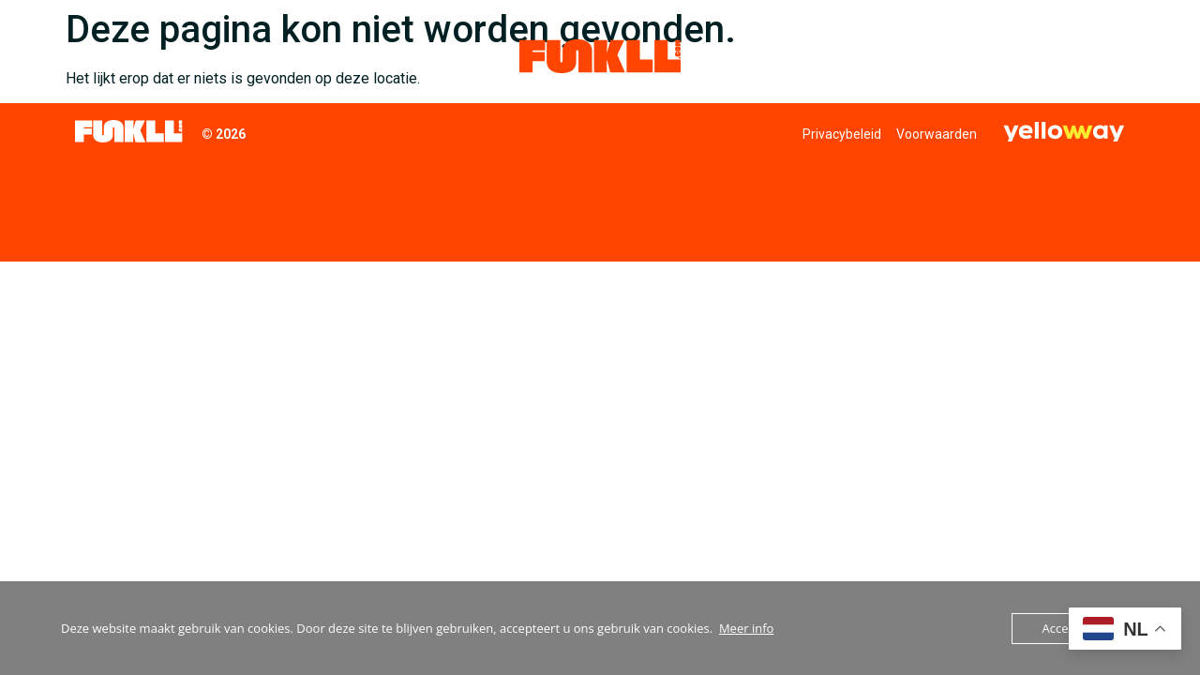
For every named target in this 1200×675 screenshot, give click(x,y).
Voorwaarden (936, 134)
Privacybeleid (841, 134)
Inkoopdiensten (262, 56)
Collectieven (131, 56)
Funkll (922, 56)
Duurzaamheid (390, 56)
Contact (1085, 56)
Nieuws (1005, 56)
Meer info (746, 628)
